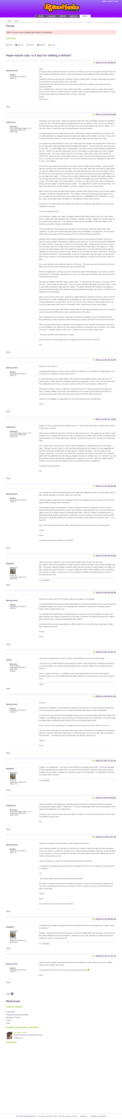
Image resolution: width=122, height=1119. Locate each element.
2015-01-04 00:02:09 (106, 592)
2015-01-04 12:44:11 (106, 652)
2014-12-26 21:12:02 (106, 419)
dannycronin (12, 70)
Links (8, 1023)
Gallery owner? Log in (110, 1)
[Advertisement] (13, 1075)
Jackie (9, 660)
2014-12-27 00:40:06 (106, 486)
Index (10, 45)
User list (20, 45)
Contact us (83, 1116)
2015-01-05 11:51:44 (106, 761)
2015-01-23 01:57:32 (106, 837)
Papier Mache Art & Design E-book (28, 1035)
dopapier (10, 563)
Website (12, 671)
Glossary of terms (13, 1017)
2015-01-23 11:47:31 (106, 956)
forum (84, 16)
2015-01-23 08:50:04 (106, 919)
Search (31, 45)
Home (9, 21)
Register (42, 45)
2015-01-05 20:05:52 (106, 798)
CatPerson (11, 122)
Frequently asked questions (17, 1015)
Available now (18, 1038)
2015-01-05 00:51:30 (106, 696)
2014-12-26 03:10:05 (106, 114)
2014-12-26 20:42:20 (106, 360)
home (41, 16)
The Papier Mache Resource (26, 1116)
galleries (74, 16)
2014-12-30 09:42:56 (106, 555)
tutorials (52, 16)
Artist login (10, 1012)
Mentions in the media (98, 1116)
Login (53, 45)
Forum (16, 21)
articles (63, 16)
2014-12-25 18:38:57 (106, 62)
